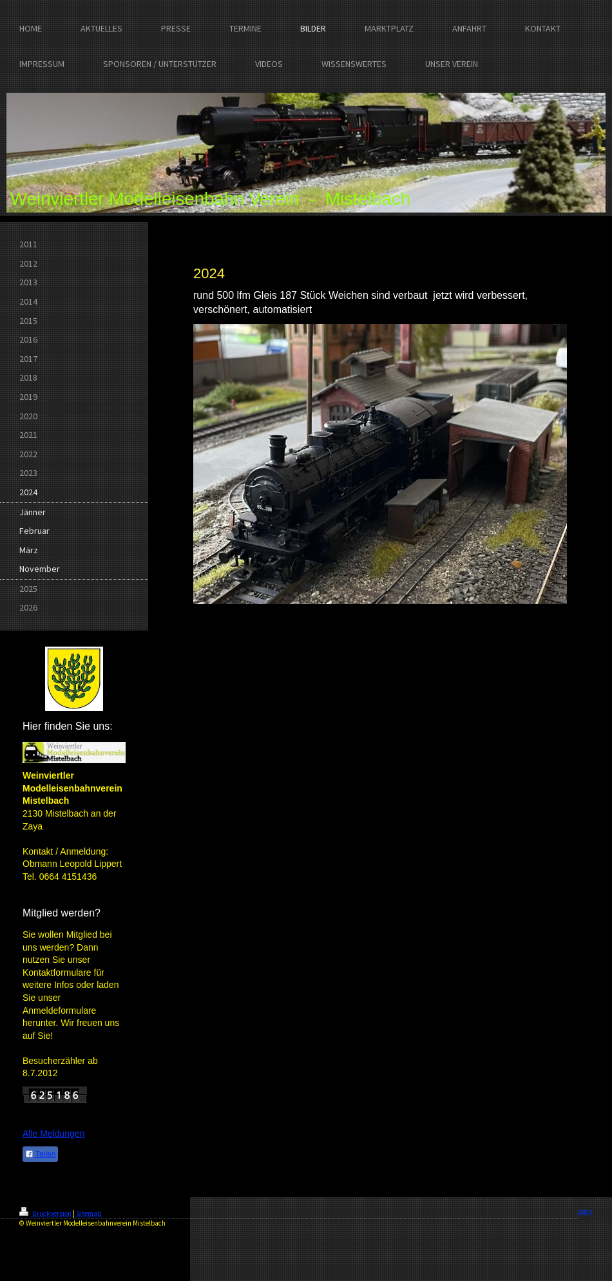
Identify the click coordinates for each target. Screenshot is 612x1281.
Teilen (40, 1154)
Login (585, 1211)
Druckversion (46, 1213)
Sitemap (89, 1213)
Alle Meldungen (54, 1133)
